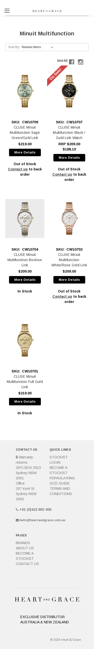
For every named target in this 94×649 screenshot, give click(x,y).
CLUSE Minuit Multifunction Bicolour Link (25, 260)
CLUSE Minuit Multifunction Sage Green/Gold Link (25, 132)
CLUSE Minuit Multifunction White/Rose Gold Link (69, 260)
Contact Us (27, 564)
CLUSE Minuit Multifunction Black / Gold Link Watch (69, 132)
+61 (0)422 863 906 (35, 509)
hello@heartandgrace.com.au (42, 520)
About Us (25, 548)
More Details (25, 152)
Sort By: (14, 47)
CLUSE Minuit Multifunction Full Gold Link (25, 381)
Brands (23, 543)
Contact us (18, 169)
